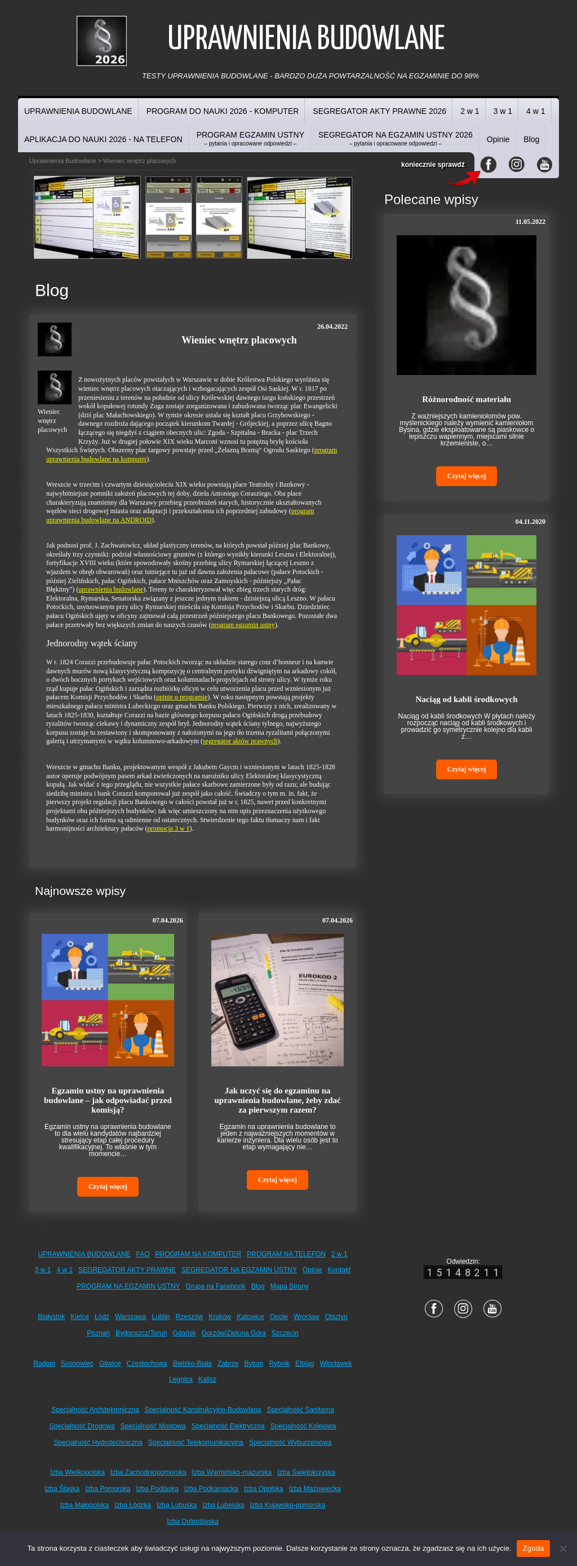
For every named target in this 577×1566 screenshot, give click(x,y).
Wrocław (306, 1317)
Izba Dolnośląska (192, 1521)
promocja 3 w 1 (169, 828)
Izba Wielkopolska (77, 1472)
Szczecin (285, 1333)
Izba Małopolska (84, 1505)
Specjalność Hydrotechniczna (98, 1442)
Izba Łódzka (132, 1505)
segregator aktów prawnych (240, 741)
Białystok (51, 1317)
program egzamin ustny (243, 625)
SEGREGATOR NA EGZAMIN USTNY (239, 1270)
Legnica (181, 1379)
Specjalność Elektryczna (228, 1426)
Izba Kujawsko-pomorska (287, 1505)
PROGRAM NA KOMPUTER (199, 1254)
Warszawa (131, 1317)
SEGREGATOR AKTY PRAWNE (127, 1270)
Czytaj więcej (107, 1186)
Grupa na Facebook (216, 1286)
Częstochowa (147, 1364)
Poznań (98, 1333)
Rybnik (279, 1364)
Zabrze (228, 1364)
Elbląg (304, 1364)
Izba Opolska (263, 1489)
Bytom (253, 1364)
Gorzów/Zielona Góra (234, 1333)
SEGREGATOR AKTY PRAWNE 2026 (379, 111)
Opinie (498, 139)
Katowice (250, 1317)
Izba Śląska (62, 1489)
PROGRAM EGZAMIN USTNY (250, 138)
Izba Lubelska (223, 1505)
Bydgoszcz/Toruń (141, 1333)
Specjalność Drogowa (82, 1426)
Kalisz (207, 1379)
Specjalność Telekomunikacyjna (195, 1442)
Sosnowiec (77, 1364)
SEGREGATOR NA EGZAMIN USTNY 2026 (395, 138)
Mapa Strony (289, 1286)
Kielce (79, 1317)
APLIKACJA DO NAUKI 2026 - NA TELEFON (103, 139)
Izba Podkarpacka (211, 1489)
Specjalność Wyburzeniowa (290, 1442)
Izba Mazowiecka (315, 1489)
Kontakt (339, 1270)
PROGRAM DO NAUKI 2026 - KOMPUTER (223, 111)
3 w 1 (503, 111)
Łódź (102, 1317)
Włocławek (335, 1364)
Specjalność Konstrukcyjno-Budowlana (203, 1410)
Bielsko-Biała (192, 1364)
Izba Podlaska (157, 1489)
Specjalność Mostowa (153, 1426)
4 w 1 (535, 111)
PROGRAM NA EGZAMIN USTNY (128, 1286)
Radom (44, 1364)
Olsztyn (336, 1317)
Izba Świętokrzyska (306, 1472)
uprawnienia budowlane (110, 589)
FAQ (143, 1254)
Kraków (219, 1317)
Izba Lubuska (177, 1505)
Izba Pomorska (107, 1489)
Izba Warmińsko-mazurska (232, 1472)
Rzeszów (189, 1317)
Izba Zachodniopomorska (148, 1472)
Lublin (161, 1317)
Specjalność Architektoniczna (95, 1410)
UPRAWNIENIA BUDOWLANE (78, 111)
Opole (279, 1317)
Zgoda (533, 1548)
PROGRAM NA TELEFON (286, 1254)
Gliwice (110, 1364)
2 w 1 (469, 111)
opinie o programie (181, 697)
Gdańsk (184, 1333)
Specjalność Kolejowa (303, 1426)
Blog (531, 139)
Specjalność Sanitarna (300, 1410)
